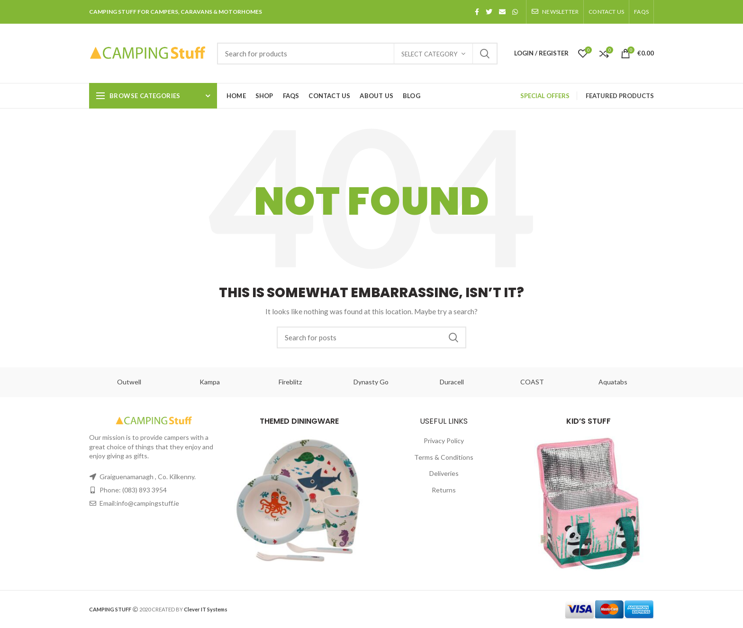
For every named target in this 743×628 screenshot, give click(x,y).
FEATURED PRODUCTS (620, 96)
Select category (429, 54)
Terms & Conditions (443, 457)
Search (485, 53)
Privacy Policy (444, 441)
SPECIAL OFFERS (545, 96)
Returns (444, 490)
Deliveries (444, 473)
